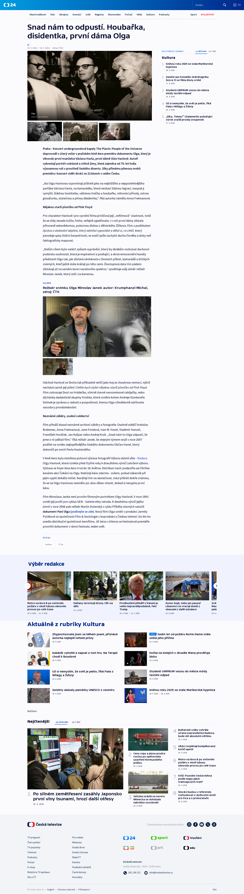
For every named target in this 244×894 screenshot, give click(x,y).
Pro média (77, 834)
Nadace (142, 454)
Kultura (150, 14)
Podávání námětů (81, 864)
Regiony (99, 14)
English (50, 887)
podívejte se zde (82, 508)
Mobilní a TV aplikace (38, 869)
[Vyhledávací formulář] (211, 5)
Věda (139, 14)
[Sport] (193, 14)
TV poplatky (33, 844)
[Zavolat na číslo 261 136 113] (131, 870)
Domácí (77, 14)
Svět (88, 14)
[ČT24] (10, 5)
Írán (52, 14)
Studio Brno (78, 844)
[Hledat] (225, 5)
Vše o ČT (31, 874)
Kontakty (77, 874)
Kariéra (76, 859)
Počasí (128, 14)
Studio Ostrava (80, 849)
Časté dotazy (79, 869)
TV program (33, 834)
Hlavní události (38, 14)
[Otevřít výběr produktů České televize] (237, 5)
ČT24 (61, 540)
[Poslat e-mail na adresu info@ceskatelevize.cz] (158, 870)
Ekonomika (114, 14)
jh (28, 44)
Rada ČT (76, 854)
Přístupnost (84, 887)
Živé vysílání (33, 839)
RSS (215, 887)
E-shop (31, 864)
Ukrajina (63, 14)
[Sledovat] (208, 14)
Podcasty (164, 14)
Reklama (77, 839)
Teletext (32, 849)
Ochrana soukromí (66, 887)
